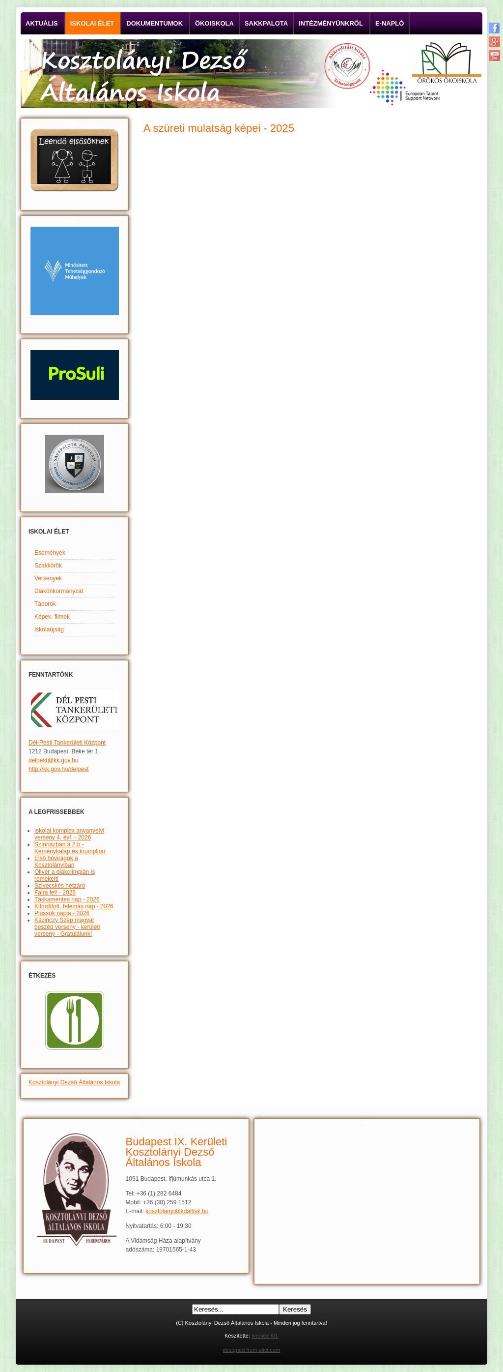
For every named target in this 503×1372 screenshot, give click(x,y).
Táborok (45, 603)
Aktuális (42, 23)
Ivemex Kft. (265, 1336)
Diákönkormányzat (58, 591)
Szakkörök (48, 565)
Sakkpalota (266, 23)
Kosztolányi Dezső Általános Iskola (74, 1082)
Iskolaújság (49, 629)
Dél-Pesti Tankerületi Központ (67, 742)
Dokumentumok (154, 23)
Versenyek (48, 578)
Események (49, 552)
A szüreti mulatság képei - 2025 (218, 128)
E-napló (389, 23)
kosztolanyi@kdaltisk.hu (176, 1211)
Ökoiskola (214, 23)
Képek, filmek (52, 616)
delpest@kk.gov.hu (53, 760)
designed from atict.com (251, 1350)
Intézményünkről (331, 23)
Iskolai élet (92, 23)
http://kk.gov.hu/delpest (58, 769)
